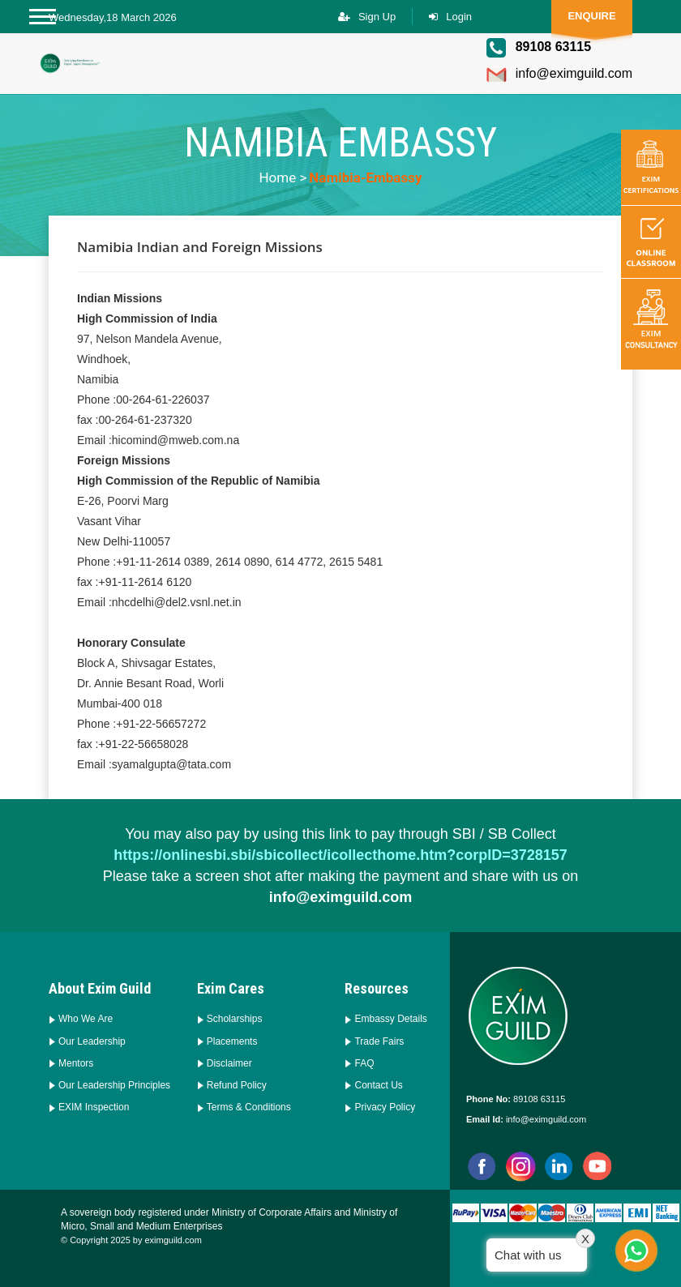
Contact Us (378, 1085)
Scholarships (235, 1018)
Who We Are (85, 1018)
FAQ (364, 1063)
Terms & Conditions (249, 1107)
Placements (232, 1041)
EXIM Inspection (93, 1107)
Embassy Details (390, 1018)
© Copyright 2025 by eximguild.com (131, 1240)
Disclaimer (229, 1063)
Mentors (75, 1063)
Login (459, 17)
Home (277, 177)
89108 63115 (538, 1099)
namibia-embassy (365, 177)
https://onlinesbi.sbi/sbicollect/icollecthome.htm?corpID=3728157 (341, 855)
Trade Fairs (379, 1041)
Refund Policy (237, 1085)
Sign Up (377, 17)
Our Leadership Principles (114, 1085)
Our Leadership (92, 1041)
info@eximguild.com (559, 74)
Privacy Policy (384, 1107)
